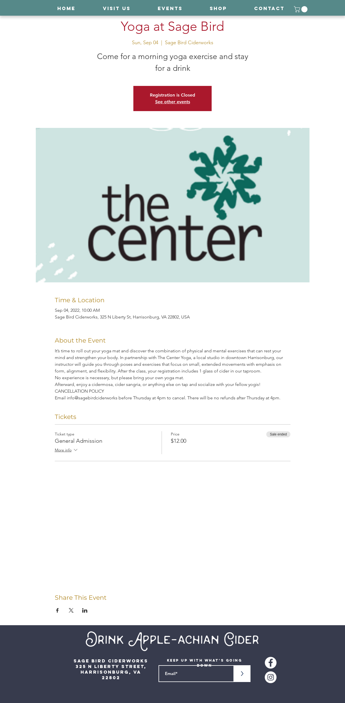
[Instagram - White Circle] (271, 677)
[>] (242, 673)
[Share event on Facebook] (57, 610)
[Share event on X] (71, 610)
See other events (172, 101)
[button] (301, 9)
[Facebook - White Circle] (271, 663)
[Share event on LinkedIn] (85, 610)
